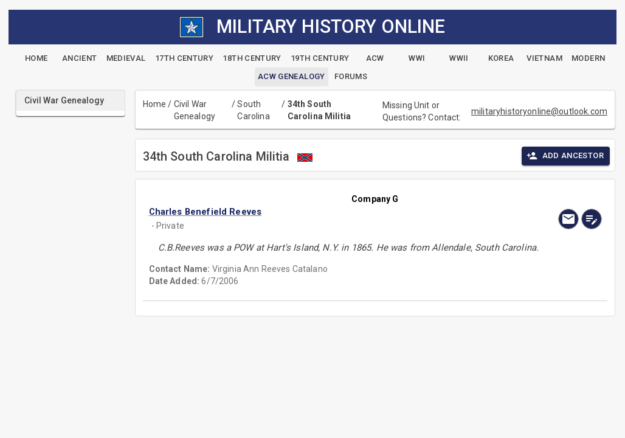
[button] (307, 211)
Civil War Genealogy (194, 110)
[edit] (591, 219)
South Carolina (253, 110)
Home (155, 104)
